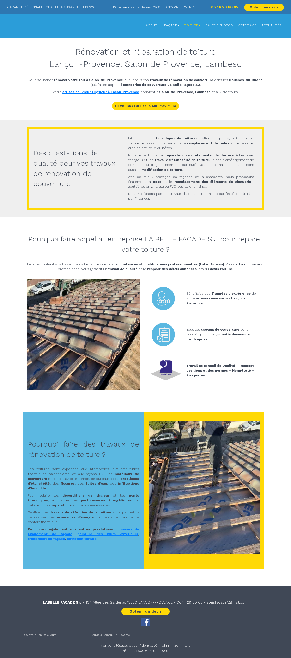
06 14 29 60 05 (190, 602)
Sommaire (182, 645)
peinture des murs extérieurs (107, 534)
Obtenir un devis (264, 7)
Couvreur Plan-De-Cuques (40, 635)
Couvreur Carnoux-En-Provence (110, 635)
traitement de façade (46, 539)
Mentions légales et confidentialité (128, 645)
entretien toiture (82, 539)
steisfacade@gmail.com (227, 602)
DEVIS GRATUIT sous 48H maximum (145, 106)
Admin (166, 645)
